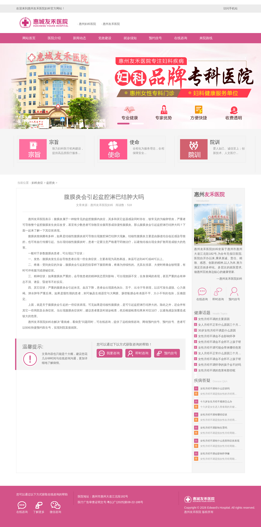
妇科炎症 (37, 182)
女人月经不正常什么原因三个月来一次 (220, 324)
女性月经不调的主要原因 (214, 319)
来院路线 (205, 38)
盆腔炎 (50, 182)
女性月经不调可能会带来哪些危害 (219, 347)
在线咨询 (180, 38)
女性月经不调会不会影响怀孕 (216, 336)
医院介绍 (54, 38)
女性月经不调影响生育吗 (213, 427)
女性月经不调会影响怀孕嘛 (215, 453)
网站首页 (28, 38)
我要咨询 (108, 353)
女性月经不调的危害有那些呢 (216, 370)
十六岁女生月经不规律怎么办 (216, 401)
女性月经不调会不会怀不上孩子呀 (219, 341)
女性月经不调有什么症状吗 (215, 388)
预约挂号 (155, 38)
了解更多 (38, 507)
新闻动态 (79, 38)
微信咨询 (55, 507)
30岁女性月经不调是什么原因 (217, 330)
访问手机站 (230, 8)
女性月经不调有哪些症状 (213, 414)
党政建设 (104, 38)
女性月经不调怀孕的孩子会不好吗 (219, 364)
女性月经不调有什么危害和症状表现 (219, 440)
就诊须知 (130, 38)
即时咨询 (137, 353)
